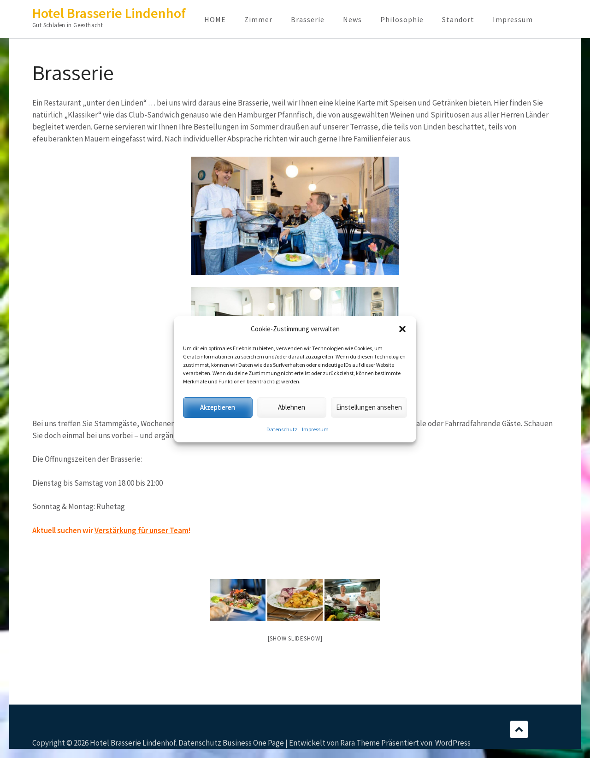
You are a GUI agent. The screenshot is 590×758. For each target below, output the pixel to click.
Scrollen (519, 729)
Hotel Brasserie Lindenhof (109, 13)
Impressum (315, 429)
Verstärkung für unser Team (141, 530)
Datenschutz (281, 429)
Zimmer (258, 19)
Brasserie (307, 19)
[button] (402, 329)
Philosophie (402, 19)
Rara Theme (360, 743)
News (352, 19)
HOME (215, 19)
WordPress (453, 743)
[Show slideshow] (295, 638)
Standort (458, 19)
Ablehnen (291, 407)
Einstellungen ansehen (369, 407)
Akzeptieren (217, 407)
